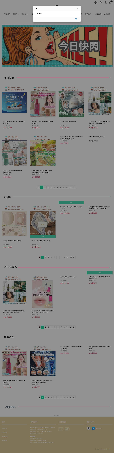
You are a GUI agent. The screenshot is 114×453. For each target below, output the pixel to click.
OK (76, 19)
